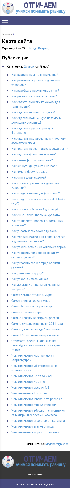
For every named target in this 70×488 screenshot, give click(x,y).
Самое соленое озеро (26, 312)
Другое (29, 66)
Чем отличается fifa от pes (29, 393)
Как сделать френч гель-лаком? (34, 154)
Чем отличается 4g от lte (28, 382)
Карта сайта (35, 474)
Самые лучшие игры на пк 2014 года (37, 323)
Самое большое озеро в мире (32, 306)
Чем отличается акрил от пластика (35, 432)
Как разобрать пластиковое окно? (35, 90)
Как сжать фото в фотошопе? (32, 160)
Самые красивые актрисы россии (35, 318)
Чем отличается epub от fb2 (30, 387)
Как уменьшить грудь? (27, 273)
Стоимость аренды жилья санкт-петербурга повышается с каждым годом (35, 345)
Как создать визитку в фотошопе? (35, 193)
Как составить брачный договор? (34, 209)
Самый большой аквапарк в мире (35, 335)
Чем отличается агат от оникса (32, 426)
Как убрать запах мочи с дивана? (34, 231)
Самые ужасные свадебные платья (36, 329)
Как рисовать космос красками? (34, 96)
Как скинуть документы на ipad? (34, 166)
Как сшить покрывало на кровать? (35, 215)
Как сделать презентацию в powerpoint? (39, 148)
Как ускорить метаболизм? (30, 279)
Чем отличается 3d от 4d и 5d (31, 376)
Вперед (43, 48)
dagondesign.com (57, 444)
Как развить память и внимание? (34, 74)
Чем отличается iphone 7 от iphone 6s (36, 399)
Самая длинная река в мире (30, 300)
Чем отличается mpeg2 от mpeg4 (34, 405)
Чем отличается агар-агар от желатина (38, 421)
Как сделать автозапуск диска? (33, 112)
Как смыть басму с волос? (30, 171)
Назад (32, 48)
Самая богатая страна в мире (31, 295)
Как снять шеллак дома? (28, 177)
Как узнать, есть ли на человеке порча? (38, 247)
